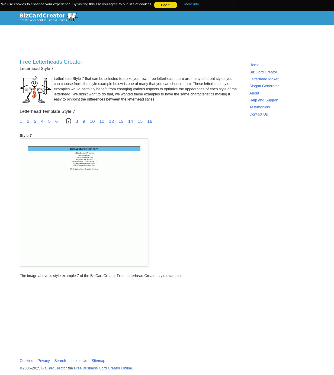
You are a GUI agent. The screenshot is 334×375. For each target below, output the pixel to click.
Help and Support (264, 100)
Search (60, 361)
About (254, 93)
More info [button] (191, 4)
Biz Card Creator (263, 72)
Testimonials (260, 107)
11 (101, 121)
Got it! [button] (165, 5)
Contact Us (259, 114)
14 (130, 121)
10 (92, 121)
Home (255, 65)
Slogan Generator (264, 86)
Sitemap (98, 361)
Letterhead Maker (264, 79)
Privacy (44, 361)
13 (121, 121)
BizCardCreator (54, 368)
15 (140, 121)
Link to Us (79, 361)
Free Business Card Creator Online (103, 368)
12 (111, 121)
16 (149, 121)
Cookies (26, 361)
